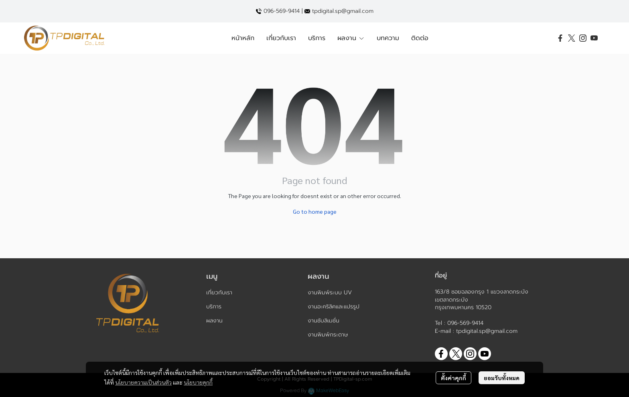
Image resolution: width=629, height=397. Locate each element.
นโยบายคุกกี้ (198, 382)
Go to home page (315, 211)
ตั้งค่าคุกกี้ (453, 377)
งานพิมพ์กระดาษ (328, 334)
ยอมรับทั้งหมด (501, 377)
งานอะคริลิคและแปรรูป (333, 306)
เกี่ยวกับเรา (219, 292)
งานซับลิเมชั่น (323, 320)
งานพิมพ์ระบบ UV (330, 292)
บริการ (213, 306)
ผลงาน (214, 320)
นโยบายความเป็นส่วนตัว (143, 382)
